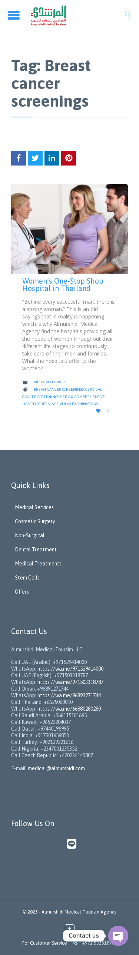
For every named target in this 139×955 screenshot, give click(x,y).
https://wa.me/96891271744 (69, 695)
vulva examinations (79, 404)
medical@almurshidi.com (56, 768)
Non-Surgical (29, 535)
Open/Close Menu (15, 15)
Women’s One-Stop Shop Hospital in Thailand (62, 285)
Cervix (66, 397)
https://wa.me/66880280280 (69, 709)
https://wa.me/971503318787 (70, 682)
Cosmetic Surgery (35, 521)
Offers (22, 592)
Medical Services (50, 382)
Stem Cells (27, 578)
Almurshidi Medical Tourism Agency (79, 912)
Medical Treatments (38, 564)
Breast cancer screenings (59, 389)
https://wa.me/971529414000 (69, 669)
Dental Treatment (36, 549)
